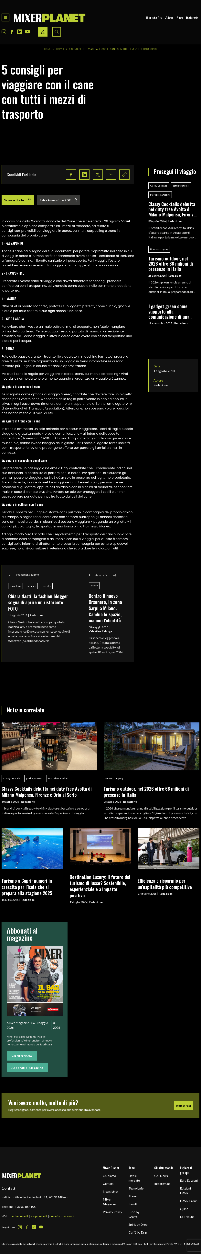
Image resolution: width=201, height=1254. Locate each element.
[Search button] (56, 32)
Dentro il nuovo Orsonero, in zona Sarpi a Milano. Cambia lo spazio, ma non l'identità (105, 608)
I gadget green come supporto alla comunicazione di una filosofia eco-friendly (168, 311)
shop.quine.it (38, 1216)
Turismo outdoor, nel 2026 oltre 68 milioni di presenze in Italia (170, 263)
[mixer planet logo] (22, 1175)
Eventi (133, 1204)
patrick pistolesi (181, 185)
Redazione (36, 615)
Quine (184, 1209)
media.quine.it (19, 1216)
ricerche (46, 585)
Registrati (183, 1105)
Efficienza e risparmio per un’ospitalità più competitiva (165, 883)
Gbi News (161, 1176)
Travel (60, 49)
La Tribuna (187, 1216)
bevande (31, 585)
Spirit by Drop (138, 1224)
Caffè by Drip (138, 1232)
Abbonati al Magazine (27, 1067)
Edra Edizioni (189, 1180)
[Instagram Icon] (4, 31)
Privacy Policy (112, 1212)
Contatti (108, 1183)
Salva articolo (18, 200)
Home (47, 49)
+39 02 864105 (25, 1206)
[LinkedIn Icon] (19, 31)
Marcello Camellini (160, 194)
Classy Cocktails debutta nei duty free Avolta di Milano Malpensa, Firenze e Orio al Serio (172, 209)
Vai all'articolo (21, 1056)
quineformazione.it (62, 1216)
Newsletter (110, 1191)
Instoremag (162, 1183)
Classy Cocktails (158, 185)
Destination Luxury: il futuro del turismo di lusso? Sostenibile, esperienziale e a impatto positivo (100, 886)
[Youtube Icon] (27, 31)
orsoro (94, 585)
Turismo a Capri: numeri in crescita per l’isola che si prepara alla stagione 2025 (27, 886)
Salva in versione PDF (59, 200)
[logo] (50, 17)
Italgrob (192, 17)
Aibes (169, 17)
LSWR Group (188, 1201)
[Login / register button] (43, 32)
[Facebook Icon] (11, 31)
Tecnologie (136, 1188)
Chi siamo (109, 1176)
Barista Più (154, 17)
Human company (159, 249)
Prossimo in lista (103, 575)
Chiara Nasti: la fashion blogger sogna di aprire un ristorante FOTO (38, 602)
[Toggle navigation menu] (5, 17)
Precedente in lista (23, 575)
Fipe (180, 17)
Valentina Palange (100, 631)
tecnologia (15, 585)
